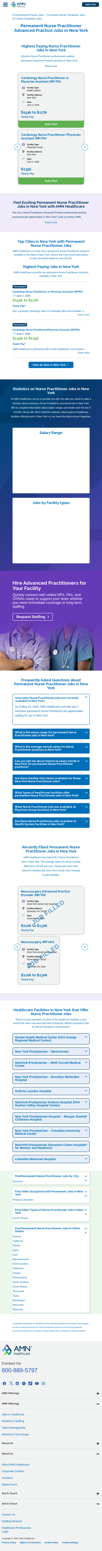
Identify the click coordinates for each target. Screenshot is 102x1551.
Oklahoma (18, 1268)
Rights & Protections (30, 1542)
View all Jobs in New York (50, 364)
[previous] (17, 147)
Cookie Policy (51, 1542)
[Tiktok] (30, 1383)
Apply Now (90, 4)
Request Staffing (30, 617)
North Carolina (20, 1264)
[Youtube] (36, 1383)
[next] (85, 147)
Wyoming (18, 1309)
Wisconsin (18, 1305)
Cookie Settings (70, 1542)
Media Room (9, 1484)
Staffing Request (12, 1521)
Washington (19, 1300)
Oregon (17, 1273)
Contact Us (8, 1514)
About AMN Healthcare (15, 1464)
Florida (16, 1245)
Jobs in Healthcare (13, 1414)
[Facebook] (4, 1383)
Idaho (16, 1250)
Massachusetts (21, 1259)
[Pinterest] (23, 1383)
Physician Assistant (23, 1199)
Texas (16, 1296)
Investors (7, 1477)
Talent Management (14, 1427)
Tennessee (18, 1291)
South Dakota (20, 1286)
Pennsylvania (20, 1277)
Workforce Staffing (13, 1421)
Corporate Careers (13, 1471)
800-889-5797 (20, 1370)
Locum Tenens (20, 1218)
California (18, 1241)
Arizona (17, 1236)
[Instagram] (43, 1383)
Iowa (15, 1254)
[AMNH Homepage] (18, 4)
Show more (51, 66)
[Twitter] (10, 1383)
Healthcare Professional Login (16, 1529)
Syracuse (18, 1181)
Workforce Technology (15, 1434)
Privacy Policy (9, 1542)
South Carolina (21, 1282)
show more (83, 314)
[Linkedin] (17, 1383)
